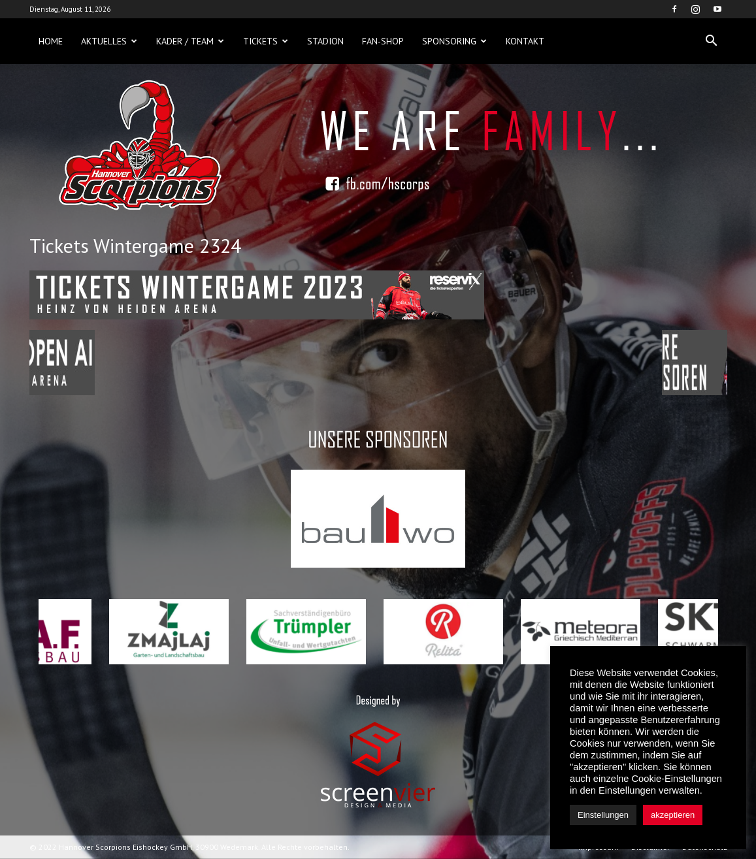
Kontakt (525, 41)
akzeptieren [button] (673, 815)
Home (51, 41)
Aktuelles (109, 41)
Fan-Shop (383, 41)
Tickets (265, 41)
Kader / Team (190, 41)
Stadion (325, 41)
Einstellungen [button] (603, 815)
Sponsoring (454, 41)
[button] (711, 41)
